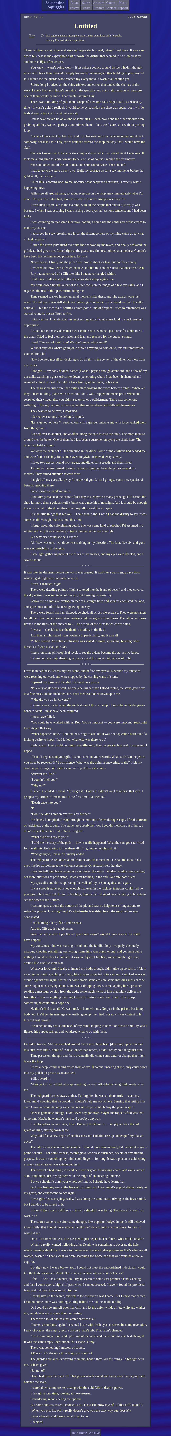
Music (123, 2)
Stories (86, 2)
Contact (111, 8)
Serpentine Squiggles (54, 5)
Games (110, 2)
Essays (74, 8)
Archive (98, 8)
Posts (86, 8)
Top (73, 1433)
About (75, 2)
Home (83, 1433)
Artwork (98, 2)
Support (123, 8)
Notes (32, 35)
